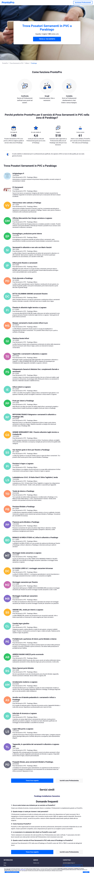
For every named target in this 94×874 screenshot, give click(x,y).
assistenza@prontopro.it (69, 863)
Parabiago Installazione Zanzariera (47, 796)
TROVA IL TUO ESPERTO (47, 39)
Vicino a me (36, 863)
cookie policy (22, 869)
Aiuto (5, 863)
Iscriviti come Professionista (69, 780)
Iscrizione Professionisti (83, 2)
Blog (5, 865)
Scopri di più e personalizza (12, 872)
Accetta (86, 872)
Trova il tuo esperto (32, 780)
